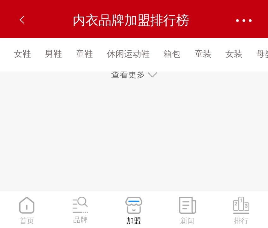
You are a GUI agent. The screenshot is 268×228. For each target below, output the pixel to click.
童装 (202, 54)
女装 (233, 54)
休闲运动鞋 (128, 54)
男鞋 (53, 54)
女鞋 (22, 54)
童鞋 (84, 54)
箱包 (172, 54)
